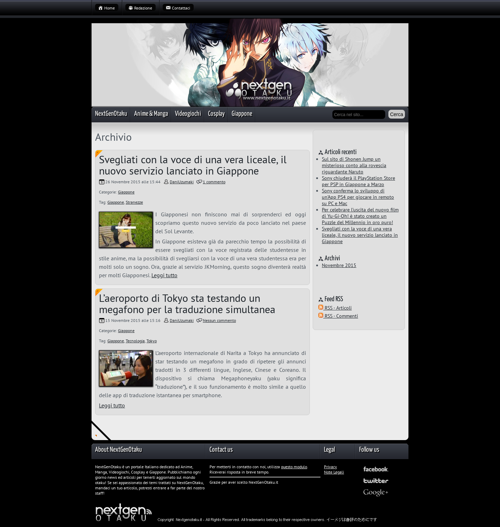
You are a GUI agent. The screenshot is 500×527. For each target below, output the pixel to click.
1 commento (214, 181)
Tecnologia (135, 340)
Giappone (242, 113)
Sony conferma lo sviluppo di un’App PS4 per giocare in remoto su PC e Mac (358, 197)
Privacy (330, 466)
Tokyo (151, 340)
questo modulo (294, 466)
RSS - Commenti (338, 316)
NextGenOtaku (111, 113)
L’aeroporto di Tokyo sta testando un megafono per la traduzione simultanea (187, 303)
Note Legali (334, 472)
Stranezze (134, 202)
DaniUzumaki (182, 181)
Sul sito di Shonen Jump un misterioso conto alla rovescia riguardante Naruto (354, 165)
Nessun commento (219, 320)
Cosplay (216, 113)
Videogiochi (188, 113)
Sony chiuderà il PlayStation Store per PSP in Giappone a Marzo (358, 181)
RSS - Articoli (335, 308)
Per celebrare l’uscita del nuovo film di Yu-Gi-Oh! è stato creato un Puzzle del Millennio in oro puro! (360, 216)
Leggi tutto (164, 275)
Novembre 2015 (339, 265)
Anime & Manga (151, 113)
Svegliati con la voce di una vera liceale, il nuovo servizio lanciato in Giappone (193, 164)
